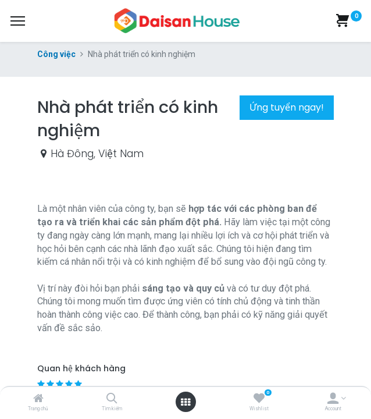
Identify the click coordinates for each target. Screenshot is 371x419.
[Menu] (17, 21)
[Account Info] (332, 399)
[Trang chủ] (38, 399)
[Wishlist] (259, 399)
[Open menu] (185, 402)
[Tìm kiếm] (111, 399)
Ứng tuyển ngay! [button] (286, 107)
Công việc (56, 54)
